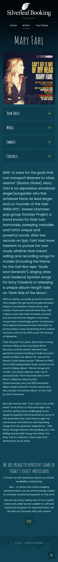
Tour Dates (41, 25)
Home (13, 25)
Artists (26, 25)
